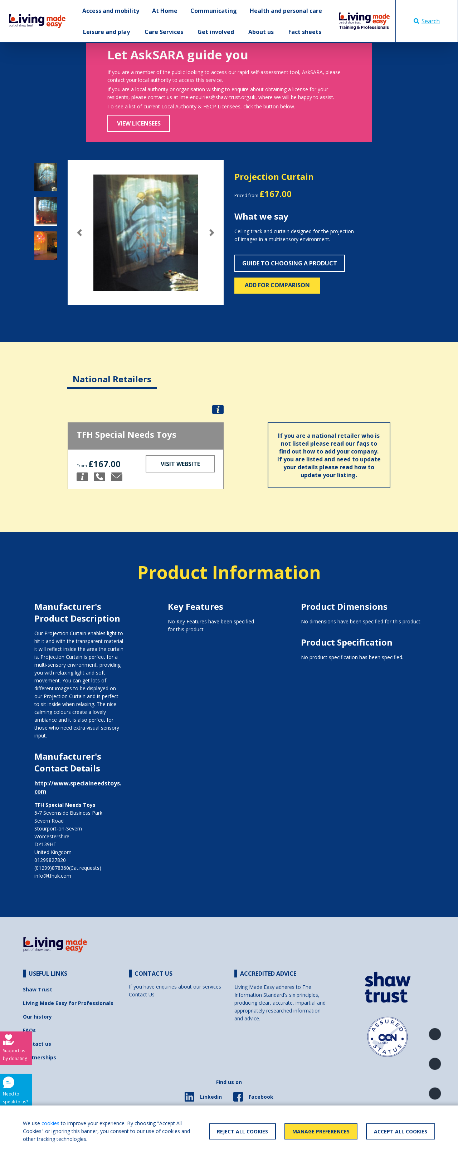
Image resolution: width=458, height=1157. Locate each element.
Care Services (164, 32)
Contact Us (142, 994)
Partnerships (39, 1057)
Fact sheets (304, 32)
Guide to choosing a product (289, 263)
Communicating (213, 11)
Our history (37, 1016)
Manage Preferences (321, 1131)
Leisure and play (106, 32)
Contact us (37, 1043)
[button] (79, 232)
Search (427, 21)
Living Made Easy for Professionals (68, 1003)
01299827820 (50, 860)
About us (261, 32)
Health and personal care (286, 11)
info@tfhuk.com (52, 875)
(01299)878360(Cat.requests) (67, 867)
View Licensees (139, 123)
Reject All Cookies (242, 1131)
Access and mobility (110, 11)
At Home (164, 11)
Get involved (216, 32)
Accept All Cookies (400, 1131)
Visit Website (180, 464)
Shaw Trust (37, 989)
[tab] (112, 373)
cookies (50, 1123)
